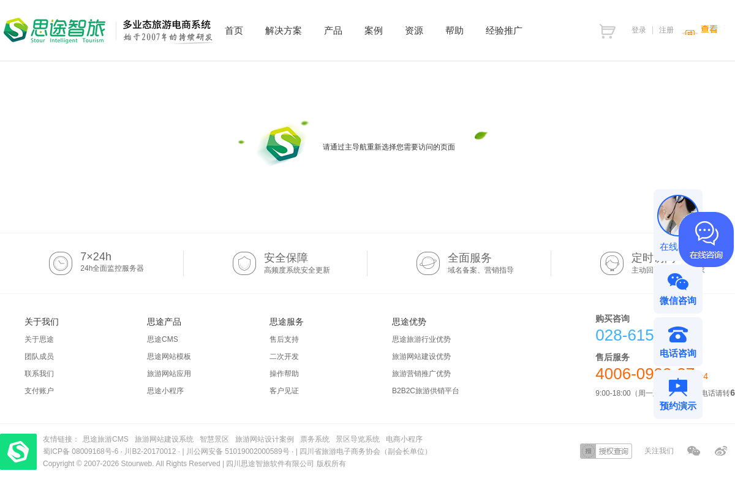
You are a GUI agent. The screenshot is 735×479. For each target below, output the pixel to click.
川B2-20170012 (151, 451)
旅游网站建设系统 (164, 439)
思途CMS (162, 339)
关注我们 (659, 451)
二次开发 (284, 356)
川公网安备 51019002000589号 (238, 451)
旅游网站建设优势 (421, 356)
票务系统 (315, 439)
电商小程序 (404, 439)
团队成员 (39, 356)
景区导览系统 (358, 439)
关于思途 (39, 339)
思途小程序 (165, 391)
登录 (638, 30)
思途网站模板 (169, 356)
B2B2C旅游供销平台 (425, 391)
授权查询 (606, 451)
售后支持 (284, 339)
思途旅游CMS (106, 439)
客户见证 (284, 391)
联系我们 (39, 373)
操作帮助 (284, 373)
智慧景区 (214, 439)
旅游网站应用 (169, 373)
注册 (666, 30)
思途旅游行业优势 (421, 339)
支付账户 (39, 391)
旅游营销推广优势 (421, 373)
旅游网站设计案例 (264, 439)
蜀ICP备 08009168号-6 (82, 451)
